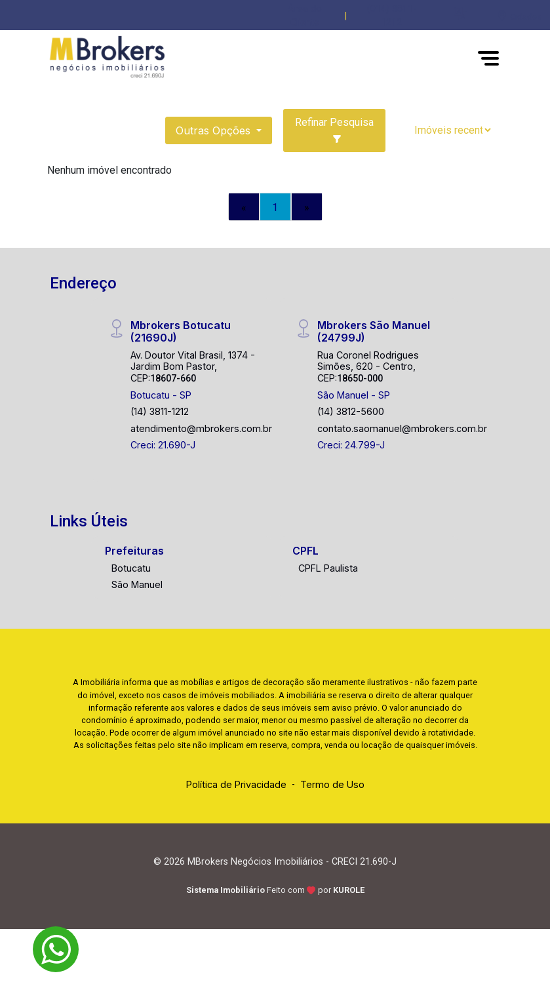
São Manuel (137, 584)
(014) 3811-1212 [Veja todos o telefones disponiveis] (391, 16)
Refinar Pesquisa (334, 130)
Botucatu (131, 568)
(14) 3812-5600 (350, 411)
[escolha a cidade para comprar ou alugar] (519, 16)
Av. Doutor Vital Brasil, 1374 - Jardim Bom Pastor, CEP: (192, 366)
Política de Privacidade (236, 784)
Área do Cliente (305, 16)
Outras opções (215, 130)
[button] (460, 13)
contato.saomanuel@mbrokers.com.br (402, 428)
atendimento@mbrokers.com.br (201, 428)
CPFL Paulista (328, 568)
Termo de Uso (332, 784)
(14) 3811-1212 (159, 411)
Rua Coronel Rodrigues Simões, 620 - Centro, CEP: (368, 366)
